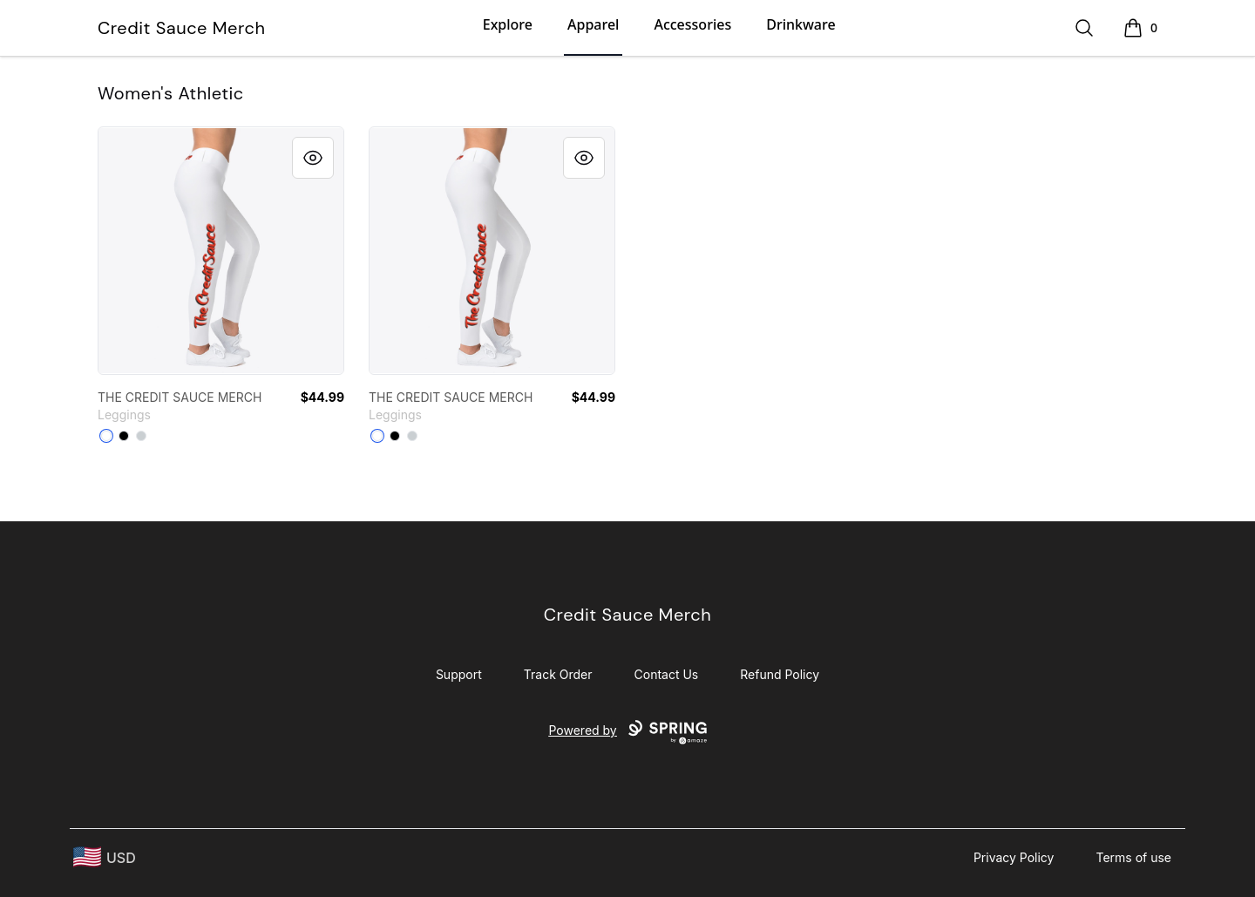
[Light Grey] (141, 436)
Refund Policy (779, 674)
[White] (106, 436)
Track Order (558, 674)
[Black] (124, 436)
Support (459, 674)
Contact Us (666, 674)
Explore (508, 24)
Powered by (627, 732)
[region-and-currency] (104, 857)
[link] (220, 250)
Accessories (692, 24)
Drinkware (800, 24)
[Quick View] (313, 158)
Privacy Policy (1014, 857)
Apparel (593, 24)
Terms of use (1133, 857)
